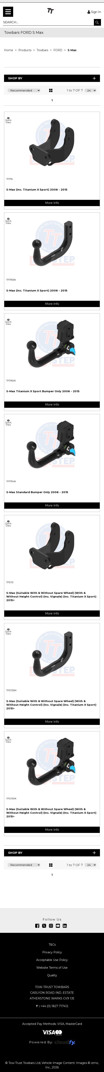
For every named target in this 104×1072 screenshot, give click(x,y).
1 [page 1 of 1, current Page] (52, 100)
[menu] (8, 12)
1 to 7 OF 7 (75, 90)
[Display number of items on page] (90, 90)
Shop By (52, 78)
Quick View (8, 120)
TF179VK (11, 481)
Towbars (43, 50)
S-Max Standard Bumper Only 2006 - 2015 (37, 492)
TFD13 (9, 582)
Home (9, 50)
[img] (37, 926)
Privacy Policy (52, 952)
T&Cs (52, 944)
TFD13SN (11, 690)
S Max (72, 50)
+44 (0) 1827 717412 (52, 1006)
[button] (97, 22)
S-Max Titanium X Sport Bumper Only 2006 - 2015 (43, 391)
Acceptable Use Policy (52, 960)
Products (25, 50)
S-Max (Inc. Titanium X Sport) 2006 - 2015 (36, 189)
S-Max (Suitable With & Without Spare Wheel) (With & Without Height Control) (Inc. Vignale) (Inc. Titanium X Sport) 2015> (51, 596)
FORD (58, 50)
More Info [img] (52, 203)
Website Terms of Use (52, 967)
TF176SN (11, 279)
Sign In (94, 11)
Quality (52, 975)
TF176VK (11, 380)
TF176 (9, 179)
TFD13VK (11, 798)
